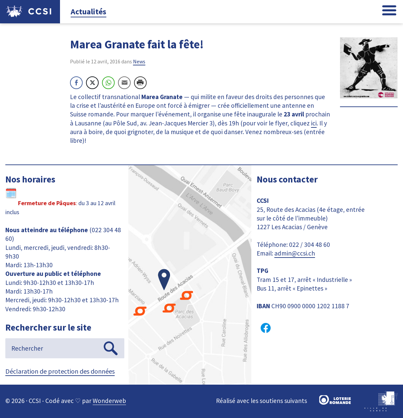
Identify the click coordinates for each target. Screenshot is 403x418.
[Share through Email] (124, 82)
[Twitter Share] (92, 82)
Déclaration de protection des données (60, 371)
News (139, 61)
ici (314, 123)
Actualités (88, 11)
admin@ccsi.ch (294, 253)
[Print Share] (140, 82)
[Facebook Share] (76, 82)
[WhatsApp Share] (108, 82)
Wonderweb (109, 401)
